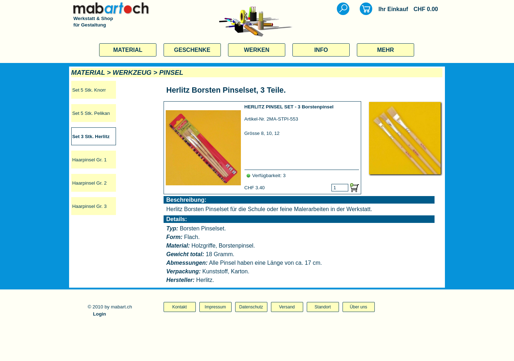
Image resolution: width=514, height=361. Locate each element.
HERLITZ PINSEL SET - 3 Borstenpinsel (289, 106)
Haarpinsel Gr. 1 (89, 159)
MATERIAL (127, 50)
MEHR (385, 50)
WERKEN (256, 50)
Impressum (215, 306)
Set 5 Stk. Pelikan (91, 113)
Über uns (358, 306)
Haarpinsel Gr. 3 (89, 206)
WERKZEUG (132, 72)
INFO (321, 50)
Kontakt (179, 306)
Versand (287, 306)
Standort (323, 306)
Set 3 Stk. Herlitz (91, 136)
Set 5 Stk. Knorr (89, 90)
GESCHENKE (192, 50)
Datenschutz (251, 306)
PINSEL (171, 72)
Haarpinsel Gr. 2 (89, 183)
